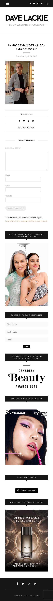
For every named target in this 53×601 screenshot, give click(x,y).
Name (7, 175)
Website (8, 196)
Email (7, 185)
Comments (26, 114)
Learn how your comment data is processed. (26, 221)
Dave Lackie (28, 127)
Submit (26, 347)
